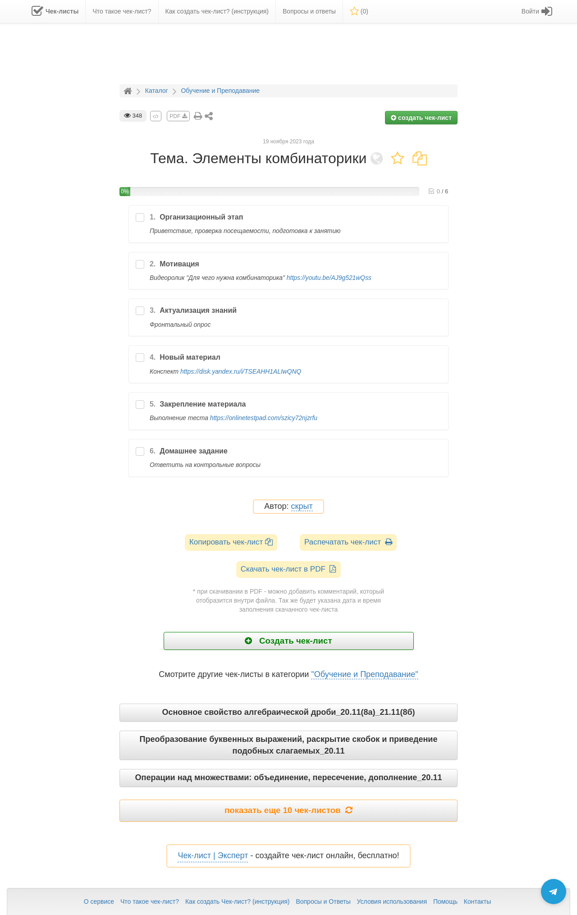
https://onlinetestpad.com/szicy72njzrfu (263, 417)
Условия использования (392, 901)
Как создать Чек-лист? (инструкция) (237, 901)
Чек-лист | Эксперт (213, 855)
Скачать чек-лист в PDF (289, 569)
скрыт (302, 506)
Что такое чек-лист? (149, 901)
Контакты (477, 901)
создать (421, 117)
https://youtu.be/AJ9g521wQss (329, 277)
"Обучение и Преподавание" (364, 674)
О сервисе (99, 901)
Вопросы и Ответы (323, 901)
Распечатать (348, 542)
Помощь (445, 901)
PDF (178, 116)
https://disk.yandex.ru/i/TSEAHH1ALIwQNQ (240, 371)
